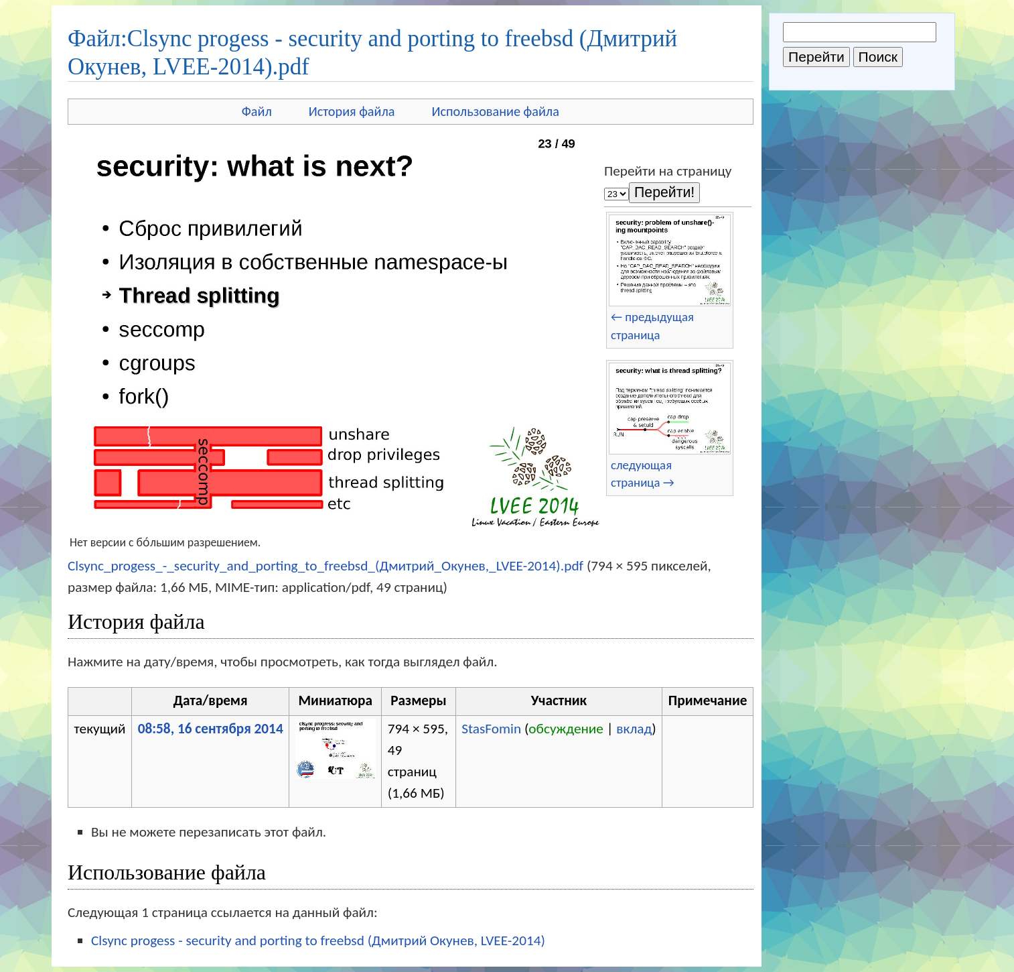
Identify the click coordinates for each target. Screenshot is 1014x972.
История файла (352, 111)
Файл (257, 111)
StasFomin (491, 728)
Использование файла (495, 111)
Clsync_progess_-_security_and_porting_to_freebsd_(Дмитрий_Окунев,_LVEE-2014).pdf (325, 565)
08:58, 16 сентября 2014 (210, 728)
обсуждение (565, 728)
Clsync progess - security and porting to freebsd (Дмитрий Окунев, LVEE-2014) (318, 940)
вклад (634, 728)
